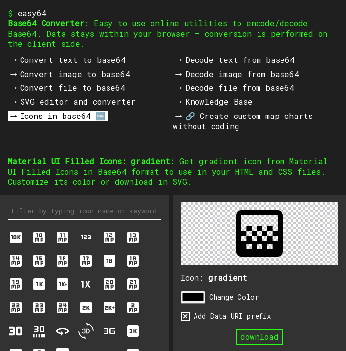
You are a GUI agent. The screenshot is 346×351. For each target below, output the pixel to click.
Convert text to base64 (73, 60)
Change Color (234, 297)
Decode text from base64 (240, 60)
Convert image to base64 (75, 74)
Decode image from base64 (242, 74)
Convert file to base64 (72, 87)
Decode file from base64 (239, 87)
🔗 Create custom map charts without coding (243, 121)
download (259, 337)
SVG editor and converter (78, 102)
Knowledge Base (219, 102)
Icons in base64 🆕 (63, 116)
